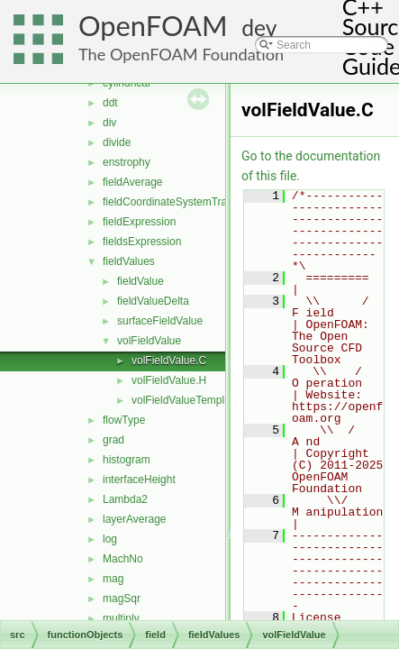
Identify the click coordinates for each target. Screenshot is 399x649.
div (109, 122)
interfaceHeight (139, 479)
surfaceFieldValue (160, 321)
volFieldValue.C (168, 360)
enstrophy (126, 162)
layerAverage (135, 519)
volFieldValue (149, 340)
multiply (121, 618)
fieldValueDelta (153, 301)
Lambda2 (125, 499)
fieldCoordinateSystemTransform (181, 202)
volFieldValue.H (168, 380)
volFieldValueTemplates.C (193, 400)
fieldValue (140, 281)
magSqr (122, 598)
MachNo (123, 559)
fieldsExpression (142, 241)
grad (113, 440)
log (110, 539)
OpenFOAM (153, 25)
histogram (126, 459)
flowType (124, 420)
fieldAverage (133, 182)
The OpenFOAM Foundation (181, 54)
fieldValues (129, 261)
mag (113, 578)
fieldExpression (139, 221)
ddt (110, 102)
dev (259, 27)
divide (117, 142)
